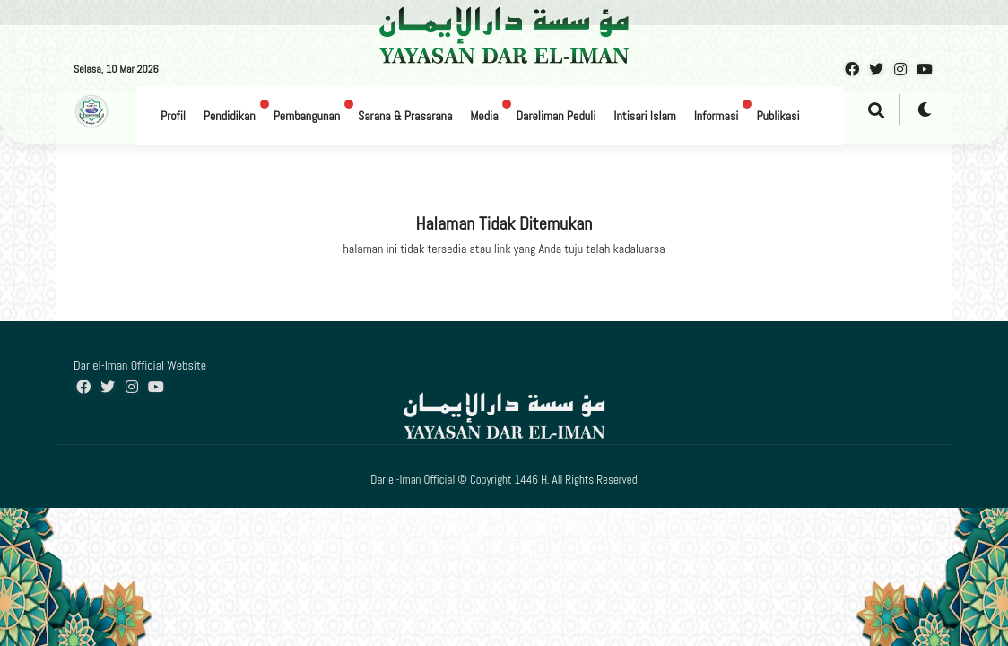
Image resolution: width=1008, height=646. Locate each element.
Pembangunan (307, 116)
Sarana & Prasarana (405, 116)
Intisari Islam (644, 116)
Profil (173, 116)
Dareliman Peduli (555, 116)
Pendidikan (230, 116)
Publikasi (777, 116)
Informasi (716, 116)
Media (484, 116)
